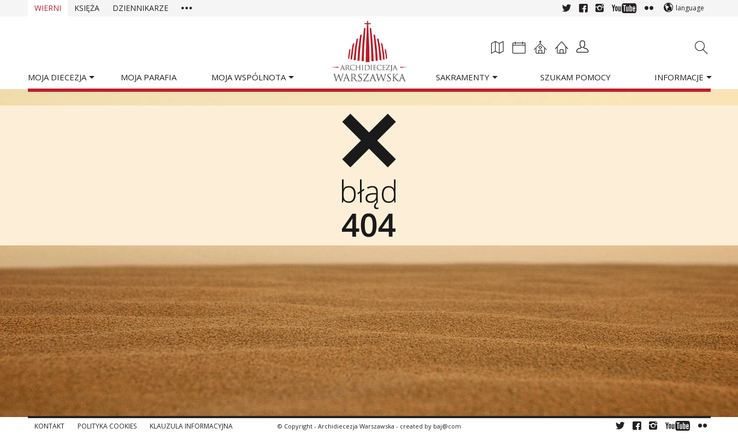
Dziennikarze (140, 8)
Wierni (47, 8)
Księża (86, 8)
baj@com (447, 426)
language (690, 8)
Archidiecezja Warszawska (356, 426)
